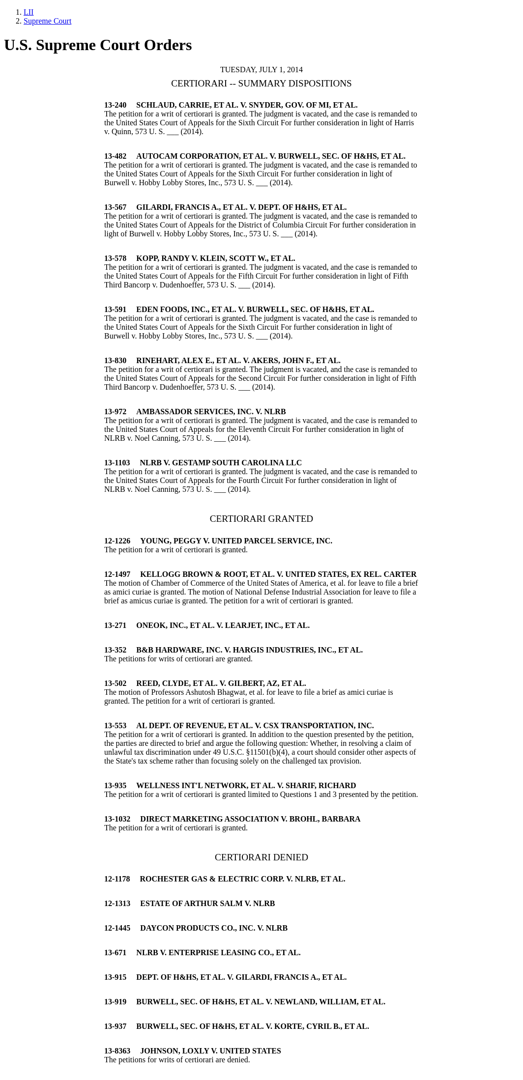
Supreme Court (47, 21)
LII (28, 12)
